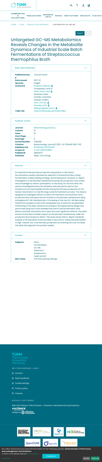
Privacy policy (20, 389)
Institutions (71, 16)
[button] (88, 5)
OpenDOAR (32, 444)
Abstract (19, 165)
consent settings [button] (19, 292)
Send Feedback (20, 379)
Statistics (79, 33)
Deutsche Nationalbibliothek (23, 432)
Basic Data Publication (25, 68)
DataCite (59, 432)
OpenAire (50, 444)
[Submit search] (71, 5)
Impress (17, 394)
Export (69, 33)
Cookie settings (20, 384)
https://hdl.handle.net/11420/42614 (50, 111)
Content (19, 235)
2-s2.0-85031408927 (43, 150)
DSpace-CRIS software (31, 406)
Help (77, 5)
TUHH (21, 25)
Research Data (48, 16)
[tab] (51, 68)
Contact (17, 374)
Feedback (51, 457)
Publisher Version (23, 121)
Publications (34, 16)
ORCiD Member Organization (42, 432)
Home (13, 25)
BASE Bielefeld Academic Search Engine (69, 444)
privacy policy (32, 454)
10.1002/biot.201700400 (44, 147)
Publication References (38, 25)
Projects (85, 16)
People (58, 16)
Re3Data (75, 432)
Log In (83, 5)
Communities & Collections (18, 16)
